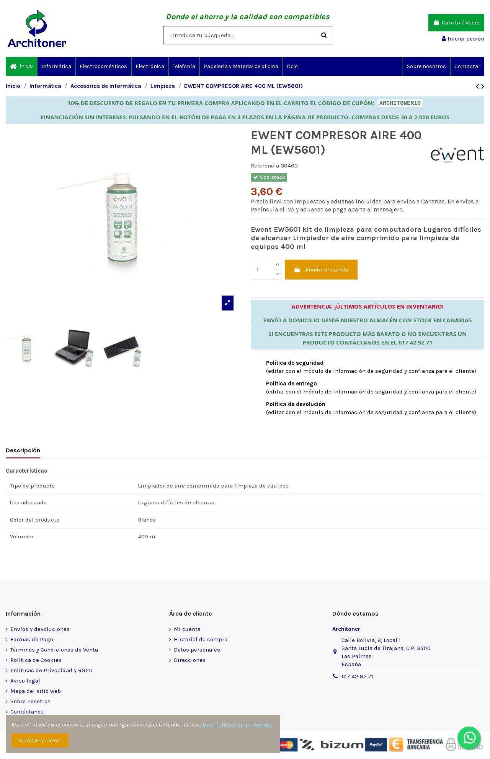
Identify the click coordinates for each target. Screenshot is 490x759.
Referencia (265, 165)
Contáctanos (27, 711)
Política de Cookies (36, 660)
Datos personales (197, 649)
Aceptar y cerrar (40, 740)
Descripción (23, 450)
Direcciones (190, 660)
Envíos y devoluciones (40, 629)
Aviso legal (25, 680)
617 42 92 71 (357, 676)
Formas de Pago (31, 639)
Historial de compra (200, 639)
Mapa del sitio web (35, 690)
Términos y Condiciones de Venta (54, 649)
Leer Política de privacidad (238, 724)
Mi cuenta (187, 629)
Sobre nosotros (30, 701)
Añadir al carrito (321, 269)
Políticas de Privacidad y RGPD (51, 670)
